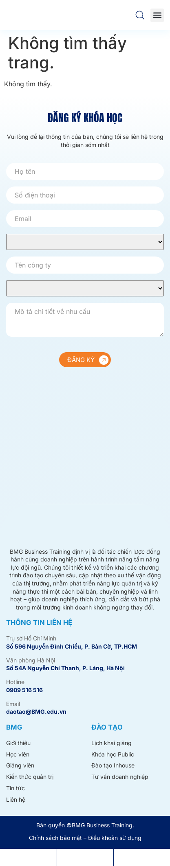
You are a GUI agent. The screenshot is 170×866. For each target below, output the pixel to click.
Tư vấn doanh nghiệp (119, 776)
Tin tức (15, 788)
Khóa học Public (112, 754)
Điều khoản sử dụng (114, 837)
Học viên (17, 754)
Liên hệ (15, 799)
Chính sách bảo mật (55, 837)
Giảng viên (20, 765)
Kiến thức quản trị (29, 776)
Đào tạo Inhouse (113, 765)
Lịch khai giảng (111, 742)
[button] (157, 15)
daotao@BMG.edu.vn (36, 711)
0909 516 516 (24, 689)
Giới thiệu (18, 742)
